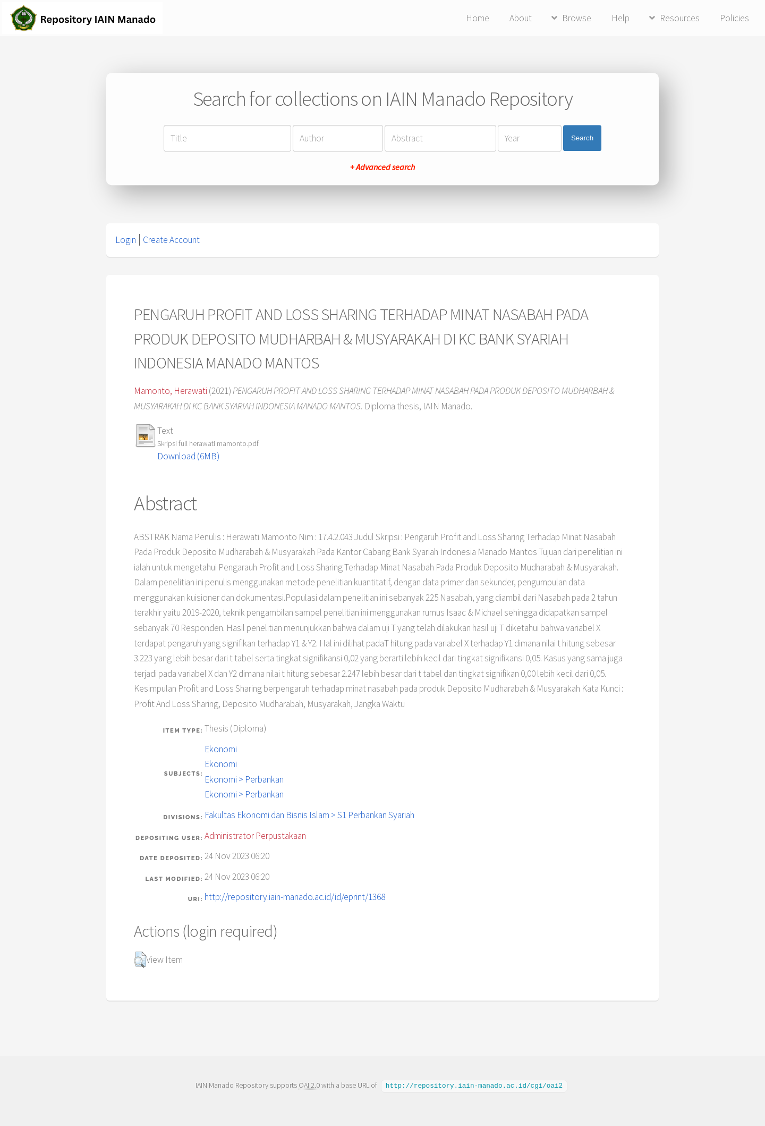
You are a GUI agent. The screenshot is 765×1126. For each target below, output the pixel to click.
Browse (576, 18)
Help (620, 18)
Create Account (171, 240)
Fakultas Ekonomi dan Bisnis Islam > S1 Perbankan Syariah (309, 815)
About (520, 18)
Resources (680, 18)
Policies (734, 18)
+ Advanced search (382, 167)
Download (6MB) (188, 456)
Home (477, 18)
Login (125, 240)
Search (582, 138)
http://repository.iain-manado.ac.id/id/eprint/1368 (295, 897)
